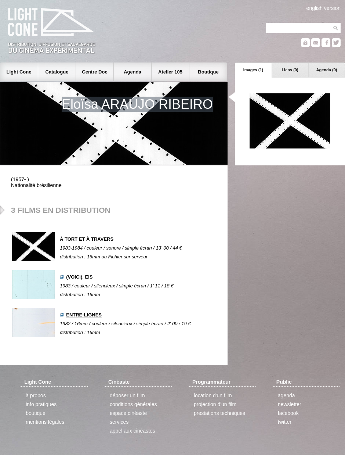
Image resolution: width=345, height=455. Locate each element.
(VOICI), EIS (79, 277)
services (119, 422)
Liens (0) (290, 70)
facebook (288, 413)
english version (323, 8)
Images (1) (253, 70)
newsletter (289, 404)
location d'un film (213, 395)
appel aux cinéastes (132, 431)
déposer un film (127, 395)
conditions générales (133, 404)
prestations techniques (219, 413)
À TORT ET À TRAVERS (86, 239)
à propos (36, 395)
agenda (286, 395)
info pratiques (41, 404)
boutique (36, 413)
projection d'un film (215, 404)
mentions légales (45, 422)
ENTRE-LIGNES (84, 315)
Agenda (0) (326, 70)
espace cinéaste (128, 413)
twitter (284, 422)
